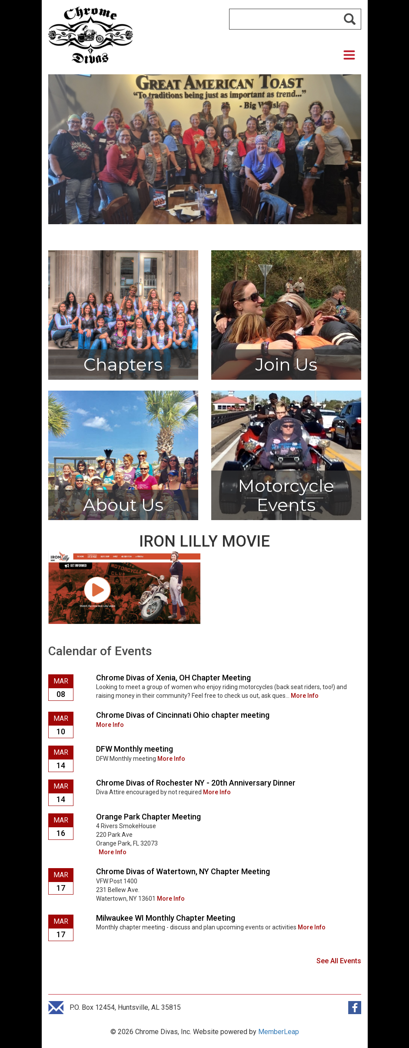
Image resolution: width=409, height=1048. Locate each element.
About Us (123, 504)
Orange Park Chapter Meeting (148, 816)
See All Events (338, 961)
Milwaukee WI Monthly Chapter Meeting (165, 917)
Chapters (123, 364)
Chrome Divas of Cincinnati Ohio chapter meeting (182, 715)
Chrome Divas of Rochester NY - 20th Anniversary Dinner (196, 782)
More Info (305, 695)
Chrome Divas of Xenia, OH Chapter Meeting (173, 677)
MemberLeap (278, 1032)
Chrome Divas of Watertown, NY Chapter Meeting (183, 871)
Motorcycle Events (286, 495)
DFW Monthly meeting (134, 748)
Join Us (286, 364)
